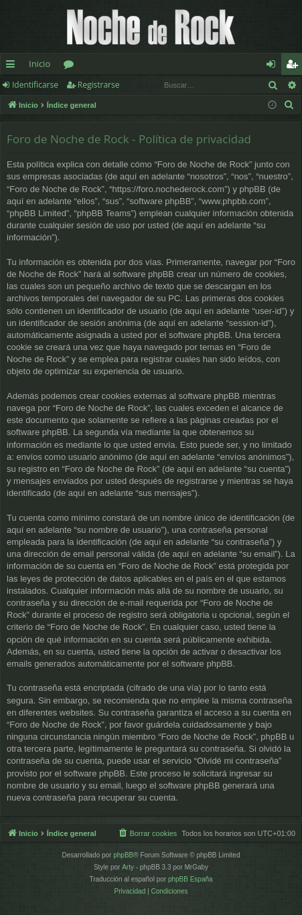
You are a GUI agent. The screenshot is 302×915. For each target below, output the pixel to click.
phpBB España (190, 879)
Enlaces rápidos (13, 66)
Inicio (39, 64)
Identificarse (35, 84)
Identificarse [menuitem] (274, 66)
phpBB (123, 855)
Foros (71, 66)
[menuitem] (289, 105)
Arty (128, 867)
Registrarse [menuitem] (294, 66)
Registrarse (99, 84)
